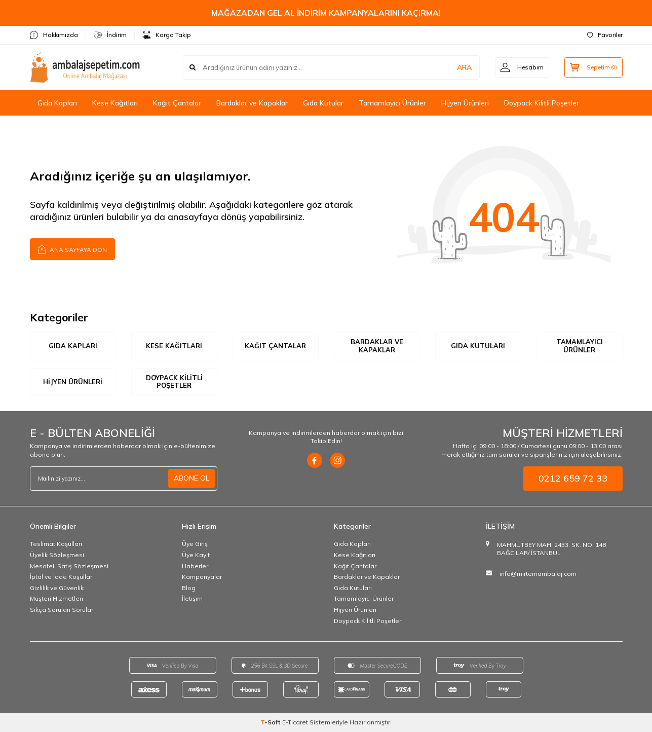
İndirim (110, 35)
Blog (189, 588)
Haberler (195, 566)
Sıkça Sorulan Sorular (61, 609)
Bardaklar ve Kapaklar (252, 102)
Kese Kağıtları (115, 102)
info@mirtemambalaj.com (538, 573)
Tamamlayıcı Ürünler (392, 102)
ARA (464, 67)
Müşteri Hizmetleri (56, 598)
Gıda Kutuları (478, 346)
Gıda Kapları (57, 102)
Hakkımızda (54, 35)
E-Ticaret (295, 722)
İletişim (192, 598)
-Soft (271, 722)
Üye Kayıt (196, 555)
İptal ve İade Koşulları (62, 576)
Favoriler (605, 35)
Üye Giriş (195, 543)
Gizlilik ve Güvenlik (57, 588)
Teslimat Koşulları (56, 543)
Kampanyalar (202, 576)
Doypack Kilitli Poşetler (541, 102)
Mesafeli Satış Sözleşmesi (69, 566)
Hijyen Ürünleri (465, 102)
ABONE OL (191, 478)
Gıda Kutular (323, 102)
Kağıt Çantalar (177, 102)
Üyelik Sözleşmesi (57, 555)
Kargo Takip (166, 35)
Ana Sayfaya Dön (72, 248)
